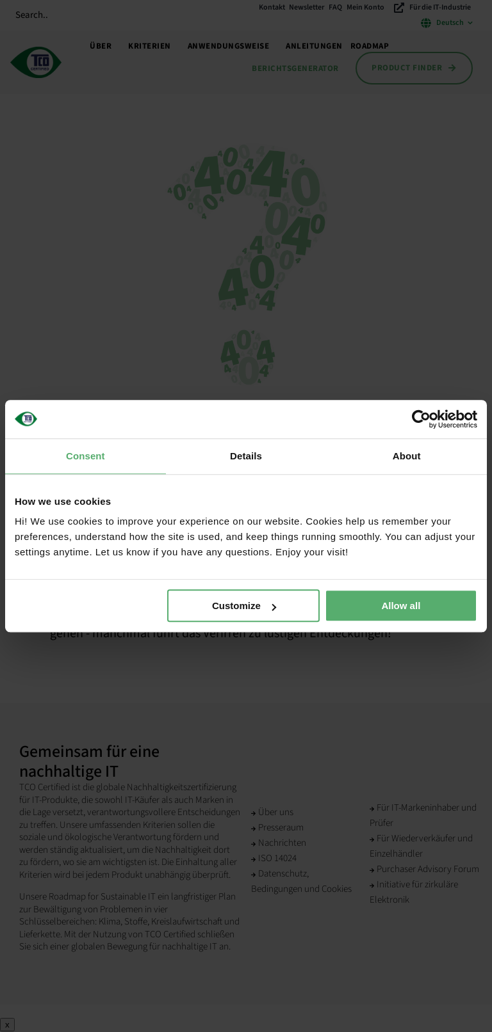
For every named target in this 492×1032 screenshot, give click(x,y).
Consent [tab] (85, 455)
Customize (244, 605)
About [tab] (407, 455)
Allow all (400, 605)
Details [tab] (246, 455)
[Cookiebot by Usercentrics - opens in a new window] (421, 419)
